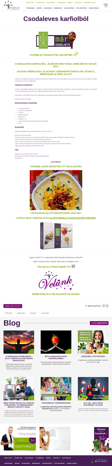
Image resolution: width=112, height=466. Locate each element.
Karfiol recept (8, 313)
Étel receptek (82, 8)
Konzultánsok (94, 8)
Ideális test (30, 2)
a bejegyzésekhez (13, 306)
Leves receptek (45, 313)
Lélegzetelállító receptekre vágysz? (56, 213)
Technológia (40, 2)
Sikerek (70, 2)
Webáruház (58, 8)
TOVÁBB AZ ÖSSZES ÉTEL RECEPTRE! (54, 55)
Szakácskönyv (69, 8)
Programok (30, 8)
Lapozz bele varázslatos (33, 218)
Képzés (39, 8)
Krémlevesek (33, 313)
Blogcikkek (48, 8)
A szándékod (61, 2)
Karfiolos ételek (21, 313)
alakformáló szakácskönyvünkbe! (73, 218)
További (99, 323)
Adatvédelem (66, 458)
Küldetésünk (51, 2)
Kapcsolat (78, 2)
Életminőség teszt (90, 2)
